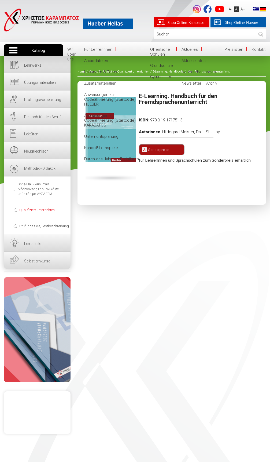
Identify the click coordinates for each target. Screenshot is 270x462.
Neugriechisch (36, 151)
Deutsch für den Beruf (42, 117)
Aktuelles (190, 49)
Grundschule (161, 65)
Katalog (38, 50)
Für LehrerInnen (98, 49)
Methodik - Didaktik (40, 168)
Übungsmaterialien (40, 82)
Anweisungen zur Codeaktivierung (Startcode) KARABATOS (110, 120)
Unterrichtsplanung (101, 136)
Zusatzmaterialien (100, 83)
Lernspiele (32, 243)
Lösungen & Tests (100, 72)
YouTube (219, 9)
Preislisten (129, 159)
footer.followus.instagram (197, 9)
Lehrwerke (32, 65)
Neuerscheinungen (199, 72)
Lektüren (31, 134)
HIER (37, 329)
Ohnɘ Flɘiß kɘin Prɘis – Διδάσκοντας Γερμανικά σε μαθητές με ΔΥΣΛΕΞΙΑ (38, 189)
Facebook (208, 9)
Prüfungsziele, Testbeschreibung (44, 226)
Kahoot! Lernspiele (101, 147)
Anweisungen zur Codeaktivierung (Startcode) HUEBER (110, 99)
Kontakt (258, 49)
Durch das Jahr (98, 159)
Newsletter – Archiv (199, 83)
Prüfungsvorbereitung (42, 100)
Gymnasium (160, 76)
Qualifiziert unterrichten (37, 210)
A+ (243, 9)
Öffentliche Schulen (160, 52)
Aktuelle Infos (194, 60)
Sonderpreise (158, 150)
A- (230, 9)
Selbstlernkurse (37, 261)
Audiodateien (96, 60)
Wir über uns (71, 54)
